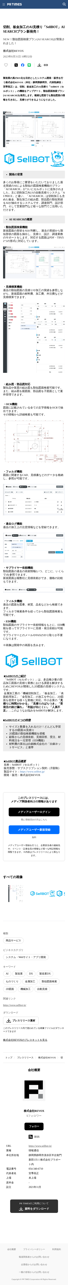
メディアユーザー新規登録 (34, 829)
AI (7, 973)
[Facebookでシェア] (23, 65)
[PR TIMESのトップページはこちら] (14, 4)
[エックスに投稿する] (16, 65)
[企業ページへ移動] (34, 1091)
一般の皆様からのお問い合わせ (34, 1272)
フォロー (34, 1126)
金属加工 (30, 981)
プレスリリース (25, 1057)
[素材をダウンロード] (39, 65)
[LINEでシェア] (29, 65)
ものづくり (12, 981)
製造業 (19, 973)
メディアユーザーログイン (34, 812)
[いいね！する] (6, 65)
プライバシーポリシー (34, 1249)
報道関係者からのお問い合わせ (34, 1256)
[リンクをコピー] (46, 65)
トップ (8, 1057)
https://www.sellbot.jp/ (32, 771)
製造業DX (45, 973)
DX (31, 973)
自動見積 (42, 989)
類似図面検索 (49, 981)
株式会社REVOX (47, 1057)
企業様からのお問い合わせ (34, 1264)
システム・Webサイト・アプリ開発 (26, 957)
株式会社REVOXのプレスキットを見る (25, 1040)
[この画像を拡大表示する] (15, 893)
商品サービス (13, 940)
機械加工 (25, 989)
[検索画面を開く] (64, 4)
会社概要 (11, 1249)
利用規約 (56, 1249)
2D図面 (10, 989)
